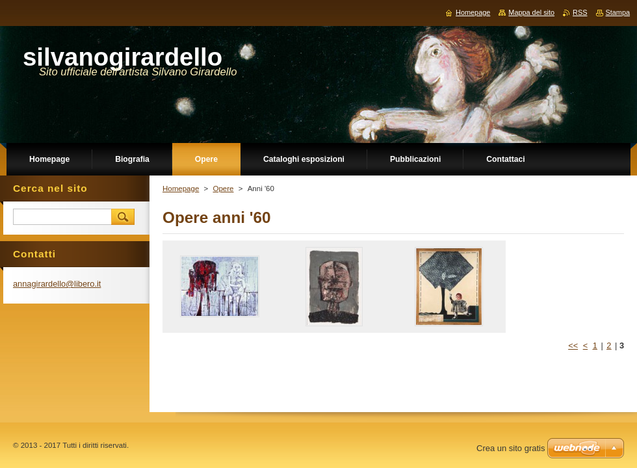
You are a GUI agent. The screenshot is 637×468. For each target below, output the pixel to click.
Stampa (618, 12)
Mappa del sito (531, 12)
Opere (223, 188)
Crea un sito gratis (510, 448)
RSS (580, 12)
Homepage (180, 188)
